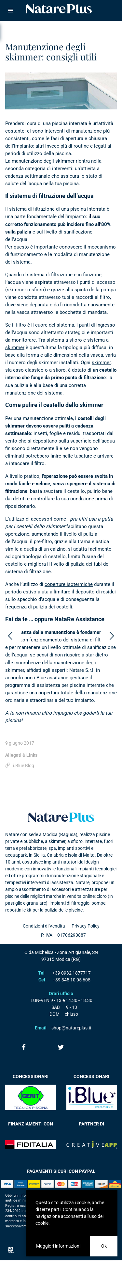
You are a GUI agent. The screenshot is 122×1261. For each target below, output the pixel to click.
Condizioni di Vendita (44, 926)
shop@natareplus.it (71, 1027)
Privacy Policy (86, 926)
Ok (104, 1246)
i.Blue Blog (23, 765)
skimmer (101, 362)
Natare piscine (59, 9)
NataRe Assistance (79, 619)
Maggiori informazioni (58, 1246)
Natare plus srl (61, 817)
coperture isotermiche (69, 584)
